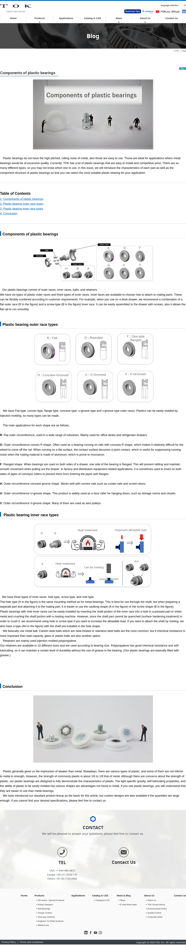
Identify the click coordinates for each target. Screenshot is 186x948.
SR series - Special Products (51, 900)
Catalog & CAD (92, 18)
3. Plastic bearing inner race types (21, 208)
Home (13, 18)
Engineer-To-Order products (51, 921)
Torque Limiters (45, 913)
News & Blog (124, 895)
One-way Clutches (46, 917)
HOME (176, 51)
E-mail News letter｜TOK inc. (15, 8)
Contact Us (171, 18)
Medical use (43, 925)
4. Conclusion (8, 213)
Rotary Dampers (45, 904)
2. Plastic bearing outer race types (21, 203)
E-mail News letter (128, 904)
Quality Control (154, 913)
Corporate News (155, 917)
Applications (66, 18)
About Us (145, 18)
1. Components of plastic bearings (21, 199)
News (119, 18)
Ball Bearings (44, 908)
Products (39, 18)
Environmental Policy (157, 908)
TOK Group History (156, 904)
